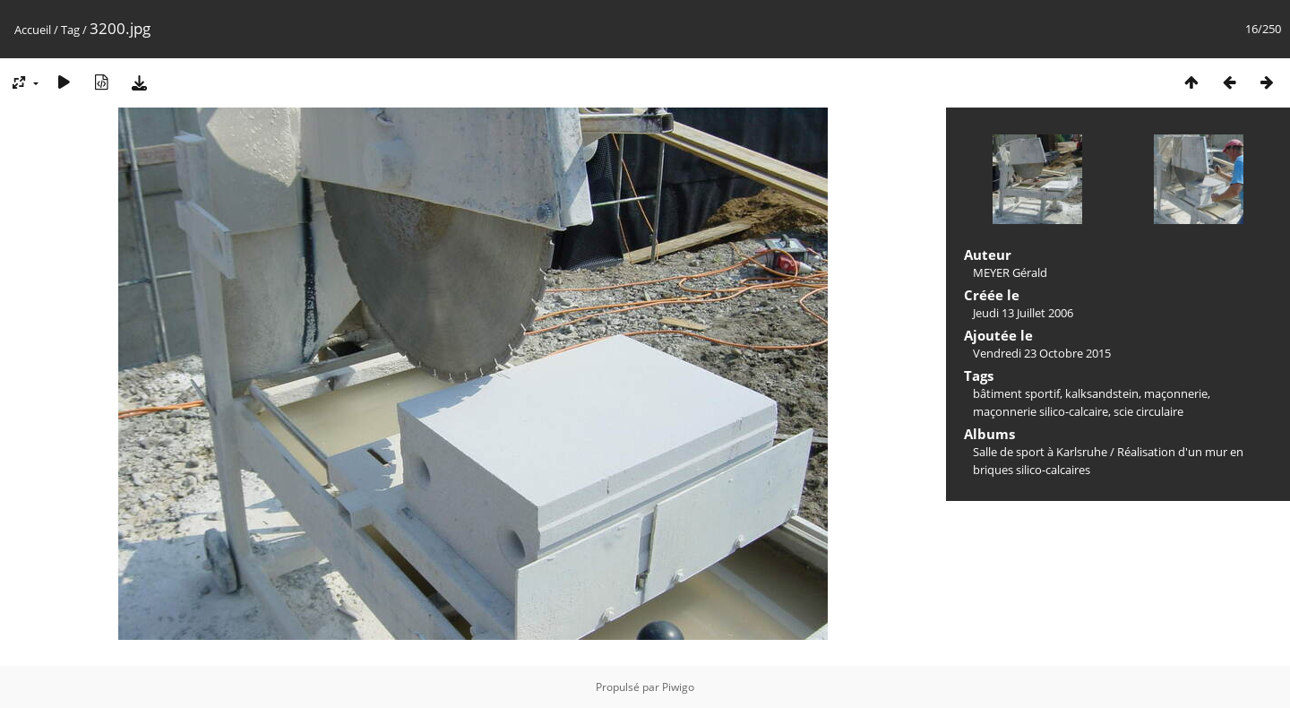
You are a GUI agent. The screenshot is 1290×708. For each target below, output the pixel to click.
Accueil (32, 30)
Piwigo (678, 687)
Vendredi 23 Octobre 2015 (1042, 353)
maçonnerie (1176, 393)
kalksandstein (1102, 393)
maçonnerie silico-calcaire (1040, 411)
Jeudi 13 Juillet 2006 (1023, 313)
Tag (70, 30)
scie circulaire (1148, 411)
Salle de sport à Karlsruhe (1040, 452)
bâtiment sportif (1016, 393)
